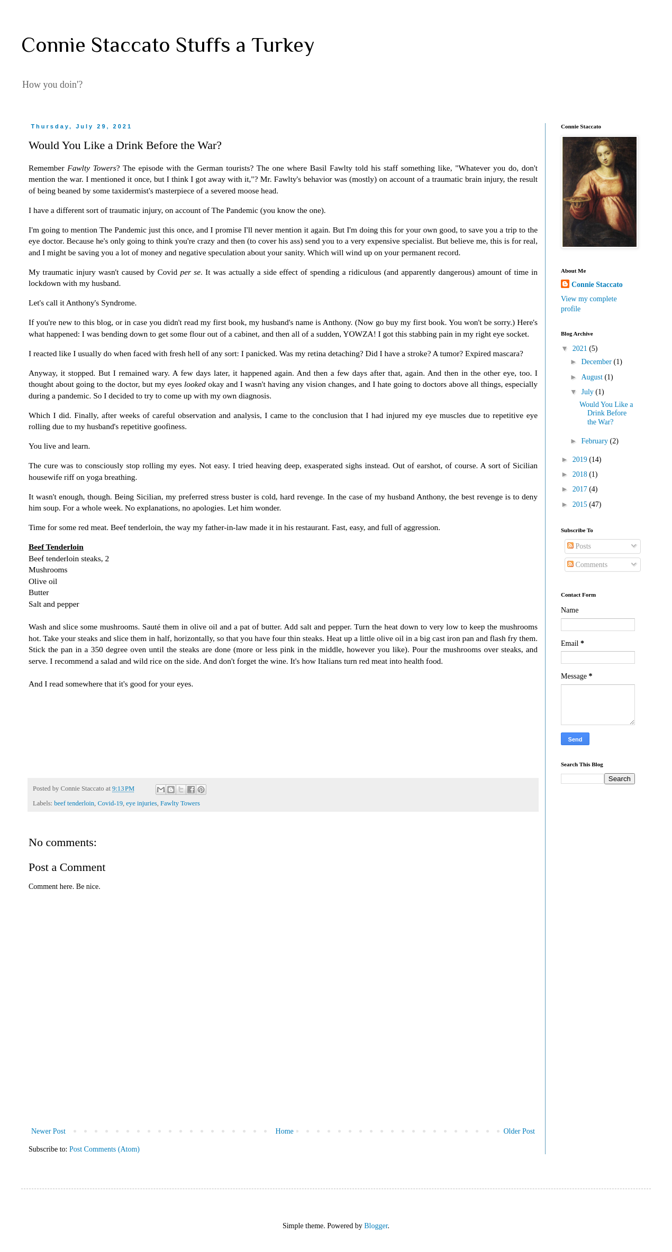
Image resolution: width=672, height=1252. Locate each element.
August (592, 377)
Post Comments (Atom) (104, 1149)
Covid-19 (110, 803)
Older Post (519, 1131)
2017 (581, 489)
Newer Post (48, 1131)
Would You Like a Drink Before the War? (606, 413)
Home (285, 1131)
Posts (579, 546)
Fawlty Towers (180, 803)
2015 (581, 504)
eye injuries (141, 803)
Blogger (375, 1226)
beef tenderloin (74, 803)
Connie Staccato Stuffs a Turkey (168, 45)
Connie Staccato (597, 285)
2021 (581, 349)
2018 (581, 474)
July (588, 392)
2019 (581, 459)
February (595, 441)
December (597, 362)
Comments (587, 565)
